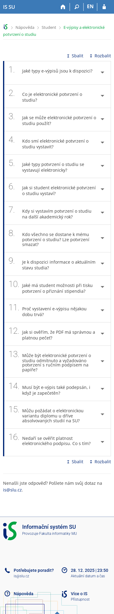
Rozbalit (99, 56)
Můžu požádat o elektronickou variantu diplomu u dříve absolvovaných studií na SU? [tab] (47, 414)
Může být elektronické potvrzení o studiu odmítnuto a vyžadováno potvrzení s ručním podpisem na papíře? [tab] (50, 361)
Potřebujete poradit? (34, 570)
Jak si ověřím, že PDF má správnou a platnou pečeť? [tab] (52, 334)
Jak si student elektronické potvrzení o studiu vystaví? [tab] (52, 189)
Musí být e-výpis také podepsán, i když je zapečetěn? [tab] (49, 389)
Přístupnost (80, 599)
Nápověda (25, 27)
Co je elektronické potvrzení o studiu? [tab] (45, 96)
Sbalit (74, 56)
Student (49, 27)
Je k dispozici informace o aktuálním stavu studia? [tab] (52, 264)
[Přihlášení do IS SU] (104, 7)
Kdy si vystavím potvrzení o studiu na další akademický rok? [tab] (50, 213)
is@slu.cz (12, 490)
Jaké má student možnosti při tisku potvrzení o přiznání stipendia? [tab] (51, 287)
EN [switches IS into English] (90, 6)
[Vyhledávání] (77, 7)
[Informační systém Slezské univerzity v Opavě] (9, 7)
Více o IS (79, 593)
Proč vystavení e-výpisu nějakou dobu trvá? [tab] (48, 310)
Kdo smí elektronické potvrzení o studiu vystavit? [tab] (48, 143)
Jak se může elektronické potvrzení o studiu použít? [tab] (52, 119)
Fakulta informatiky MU (58, 533)
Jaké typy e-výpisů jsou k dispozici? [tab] (50, 73)
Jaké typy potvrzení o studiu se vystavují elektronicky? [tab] (46, 166)
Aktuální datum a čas (88, 576)
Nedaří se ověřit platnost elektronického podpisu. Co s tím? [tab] (50, 442)
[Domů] (63, 7)
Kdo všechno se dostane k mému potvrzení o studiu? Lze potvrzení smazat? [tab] (49, 238)
